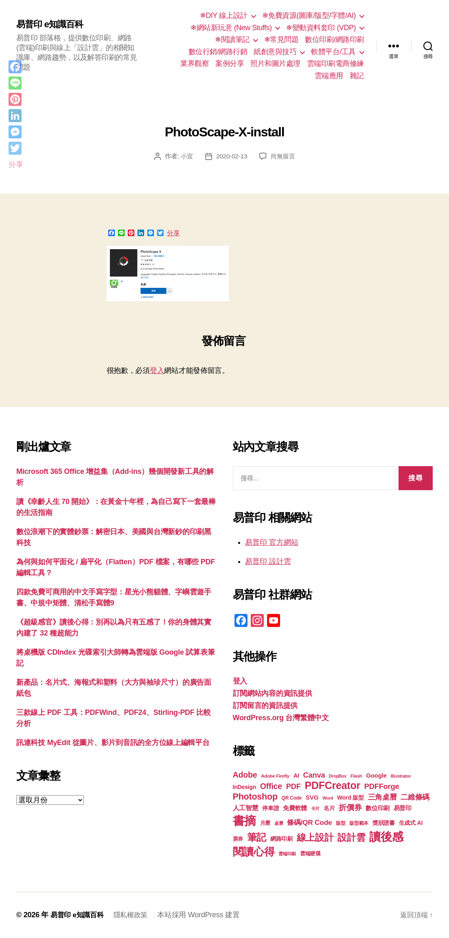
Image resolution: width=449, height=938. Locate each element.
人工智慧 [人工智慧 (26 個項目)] (245, 807)
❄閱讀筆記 (232, 39)
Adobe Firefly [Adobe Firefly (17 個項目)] (275, 776)
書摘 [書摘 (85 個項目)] (244, 820)
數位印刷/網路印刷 (334, 39)
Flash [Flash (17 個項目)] (356, 776)
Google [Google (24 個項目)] (376, 775)
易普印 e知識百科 (52, 24)
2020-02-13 (231, 156)
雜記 (357, 76)
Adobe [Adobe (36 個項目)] (245, 774)
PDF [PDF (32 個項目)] (293, 786)
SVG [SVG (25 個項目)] (312, 797)
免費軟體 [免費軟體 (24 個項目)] (295, 807)
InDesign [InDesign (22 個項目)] (244, 787)
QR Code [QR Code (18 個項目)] (292, 798)
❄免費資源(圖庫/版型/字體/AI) (309, 15)
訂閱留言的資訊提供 (265, 705)
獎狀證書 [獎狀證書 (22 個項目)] (383, 823)
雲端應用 (329, 76)
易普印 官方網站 (271, 542)
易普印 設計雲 (268, 561)
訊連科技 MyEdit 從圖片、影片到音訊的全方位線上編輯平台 (113, 743)
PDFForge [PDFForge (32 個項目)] (381, 786)
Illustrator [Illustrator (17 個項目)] (401, 776)
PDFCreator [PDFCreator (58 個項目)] (332, 785)
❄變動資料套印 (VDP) (321, 28)
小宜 (185, 156)
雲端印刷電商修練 (335, 63)
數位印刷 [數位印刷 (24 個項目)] (378, 807)
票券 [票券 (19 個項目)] (238, 839)
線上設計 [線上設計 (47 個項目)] (315, 837)
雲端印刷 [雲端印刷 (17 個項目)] (287, 853)
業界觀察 (194, 63)
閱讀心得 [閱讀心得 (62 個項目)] (254, 851)
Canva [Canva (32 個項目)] (314, 775)
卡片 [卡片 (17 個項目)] (315, 808)
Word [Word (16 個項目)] (327, 798)
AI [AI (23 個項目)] (296, 775)
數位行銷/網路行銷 (217, 52)
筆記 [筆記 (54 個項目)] (256, 837)
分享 (173, 233)
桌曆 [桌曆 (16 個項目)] (278, 823)
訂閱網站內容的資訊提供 (272, 693)
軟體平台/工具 (333, 52)
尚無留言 (284, 156)
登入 (157, 370)
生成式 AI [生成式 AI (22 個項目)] (411, 823)
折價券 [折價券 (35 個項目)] (350, 807)
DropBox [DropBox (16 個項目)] (337, 776)
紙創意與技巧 (275, 52)
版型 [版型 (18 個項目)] (340, 823)
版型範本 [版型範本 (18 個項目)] (358, 823)
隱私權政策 (134, 915)
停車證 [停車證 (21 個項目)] (270, 808)
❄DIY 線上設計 (223, 15)
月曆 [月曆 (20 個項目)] (265, 823)
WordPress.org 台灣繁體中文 (281, 718)
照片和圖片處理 (275, 63)
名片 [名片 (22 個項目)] (329, 808)
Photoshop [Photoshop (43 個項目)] (255, 796)
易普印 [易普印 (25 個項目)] (403, 807)
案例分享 (229, 63)
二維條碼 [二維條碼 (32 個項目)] (415, 797)
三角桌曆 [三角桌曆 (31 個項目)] (382, 797)
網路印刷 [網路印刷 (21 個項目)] (281, 839)
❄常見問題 (281, 39)
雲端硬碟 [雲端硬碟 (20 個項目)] (310, 853)
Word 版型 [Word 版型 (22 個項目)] (350, 797)
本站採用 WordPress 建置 (203, 915)
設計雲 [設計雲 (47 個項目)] (351, 837)
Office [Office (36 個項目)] (271, 786)
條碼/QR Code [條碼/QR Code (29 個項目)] (309, 822)
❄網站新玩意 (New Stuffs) (231, 28)
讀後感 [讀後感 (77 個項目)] (386, 836)
